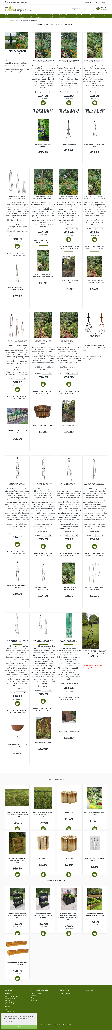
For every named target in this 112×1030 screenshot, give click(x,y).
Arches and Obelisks (8, 16)
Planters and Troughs (94, 16)
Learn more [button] (8, 1021)
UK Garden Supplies (90, 2)
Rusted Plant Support (80, 16)
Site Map (34, 1000)
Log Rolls (30, 16)
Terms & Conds (36, 993)
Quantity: (37, 92)
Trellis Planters (21, 16)
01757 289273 (9, 1010)
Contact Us (34, 995)
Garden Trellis (52, 16)
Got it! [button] (19, 1026)
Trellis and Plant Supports (64, 16)
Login (103, 2)
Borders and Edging (40, 16)
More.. (106, 16)
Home (6, 20)
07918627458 (9, 1012)
